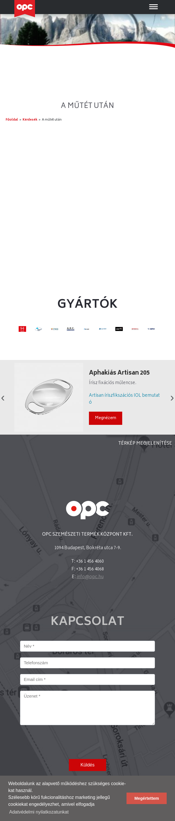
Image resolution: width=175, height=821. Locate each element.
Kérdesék (30, 120)
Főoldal (12, 120)
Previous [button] (3, 397)
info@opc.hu (90, 577)
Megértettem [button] (146, 798)
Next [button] (172, 397)
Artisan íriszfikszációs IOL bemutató (124, 399)
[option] (87, 397)
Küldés (88, 764)
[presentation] (63, 742)
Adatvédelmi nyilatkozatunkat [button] (39, 812)
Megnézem (105, 418)
